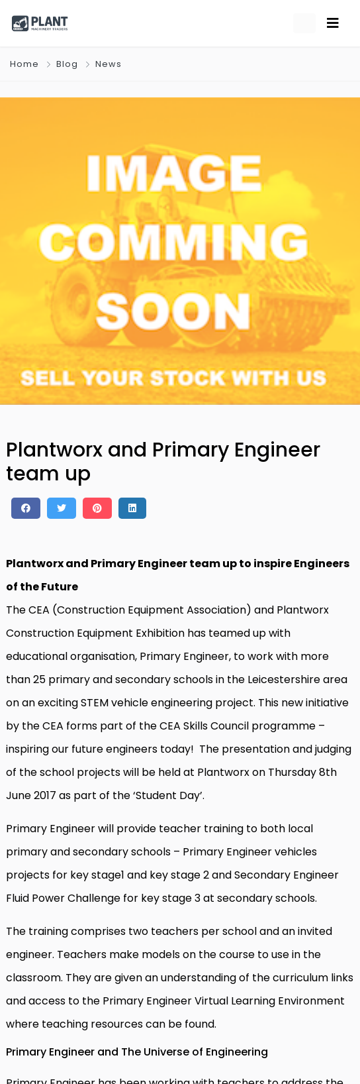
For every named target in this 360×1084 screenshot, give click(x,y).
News (108, 64)
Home (24, 64)
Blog (67, 64)
